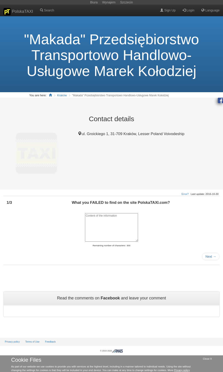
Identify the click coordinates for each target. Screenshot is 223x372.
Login (188, 10)
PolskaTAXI (18, 11)
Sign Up (168, 10)
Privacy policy (12, 341)
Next (210, 256)
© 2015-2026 (111, 351)
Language (210, 10)
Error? (185, 194)
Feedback (50, 341)
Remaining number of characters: (109, 245)
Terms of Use (32, 341)
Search (47, 10)
